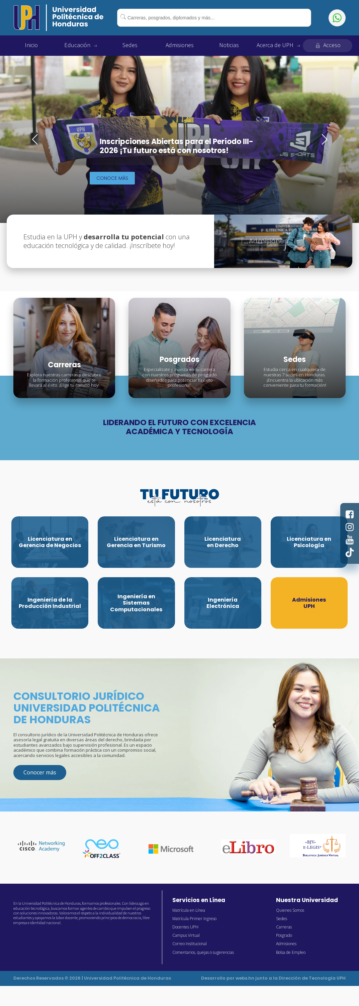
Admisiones (180, 45)
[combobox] (214, 18)
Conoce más (112, 178)
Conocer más (39, 772)
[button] (34, 139)
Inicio (31, 45)
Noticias (229, 45)
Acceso (328, 45)
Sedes (130, 45)
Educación (80, 45)
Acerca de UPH (278, 45)
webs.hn (245, 978)
